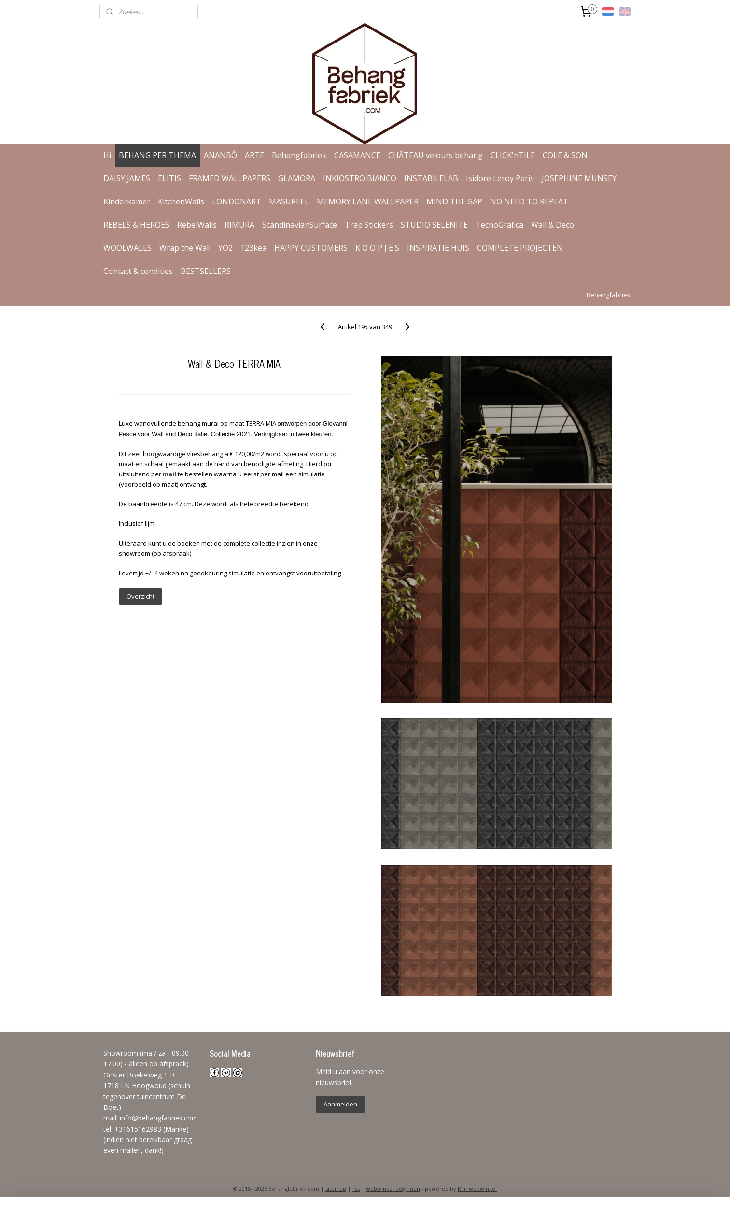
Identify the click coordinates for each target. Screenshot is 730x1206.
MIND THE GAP (454, 201)
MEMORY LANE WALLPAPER (368, 201)
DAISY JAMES (126, 178)
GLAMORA (296, 178)
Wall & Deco (552, 224)
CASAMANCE (357, 155)
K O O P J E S (377, 248)
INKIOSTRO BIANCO (359, 178)
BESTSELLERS (206, 271)
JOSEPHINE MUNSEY (579, 178)
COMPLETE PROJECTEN (520, 248)
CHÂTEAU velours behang (435, 155)
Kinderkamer (126, 201)
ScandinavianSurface (299, 224)
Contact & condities (138, 271)
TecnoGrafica (499, 224)
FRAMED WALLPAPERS (229, 178)
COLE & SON (565, 155)
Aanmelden (340, 1104)
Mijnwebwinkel (477, 1188)
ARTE (254, 155)
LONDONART (236, 201)
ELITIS (169, 178)
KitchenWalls (181, 201)
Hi (107, 155)
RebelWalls (197, 224)
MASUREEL (289, 201)
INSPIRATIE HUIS (438, 248)
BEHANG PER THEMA (157, 155)
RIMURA (239, 224)
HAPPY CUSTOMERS (311, 248)
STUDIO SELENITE (434, 224)
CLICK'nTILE (513, 155)
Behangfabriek (299, 155)
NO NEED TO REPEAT (529, 201)
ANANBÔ (220, 155)
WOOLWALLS (127, 248)
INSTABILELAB (431, 178)
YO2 (225, 248)
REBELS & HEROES (136, 224)
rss (356, 1188)
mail (169, 474)
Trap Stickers (369, 224)
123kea (253, 248)
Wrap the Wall (185, 248)
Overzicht (140, 596)
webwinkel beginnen (393, 1188)
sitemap (335, 1188)
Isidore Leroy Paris (500, 178)
